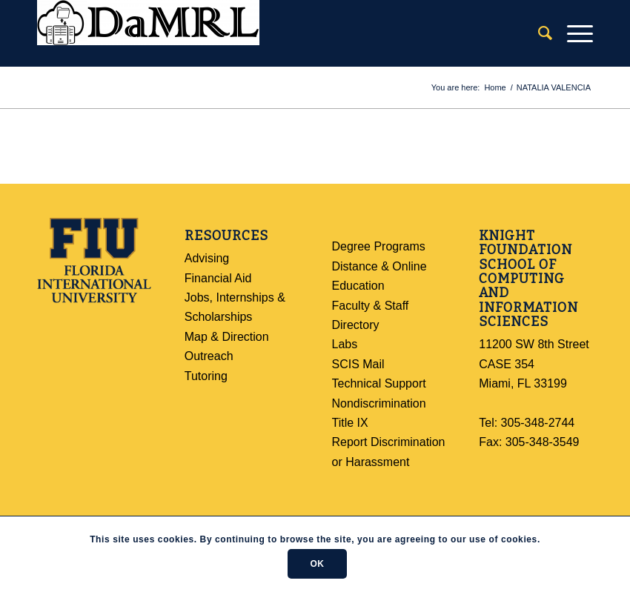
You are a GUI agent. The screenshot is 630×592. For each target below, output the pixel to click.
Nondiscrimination (379, 403)
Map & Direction (227, 336)
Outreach (209, 356)
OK (317, 564)
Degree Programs (378, 246)
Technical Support (379, 383)
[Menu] (572, 33)
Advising (207, 258)
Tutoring (206, 376)
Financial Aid (218, 278)
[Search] (537, 33)
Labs (345, 344)
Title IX (350, 422)
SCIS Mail (358, 364)
